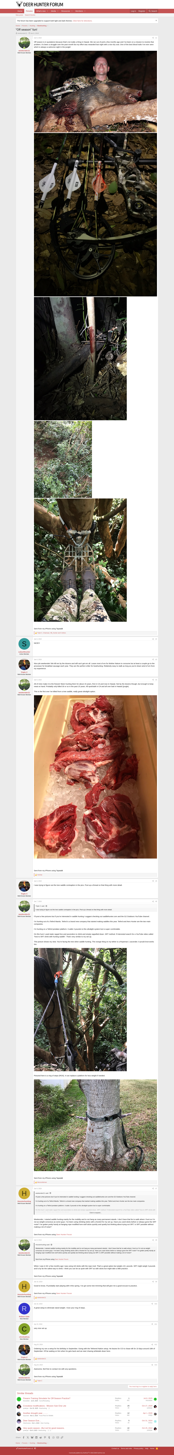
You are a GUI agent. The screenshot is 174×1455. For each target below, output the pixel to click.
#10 (156, 1304)
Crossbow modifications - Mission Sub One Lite (44, 1406)
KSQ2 (150, 1415)
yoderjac (26, 1408)
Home (20, 11)
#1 (156, 38)
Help (146, 1448)
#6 (156, 901)
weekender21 (22, 33)
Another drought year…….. (35, 1413)
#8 (156, 1240)
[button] (47, 11)
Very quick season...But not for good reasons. (44, 1428)
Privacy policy (138, 1448)
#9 (156, 1282)
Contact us (115, 1448)
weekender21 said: (42, 1193)
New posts (19, 15)
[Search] (152, 11)
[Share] (153, 38)
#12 (156, 1344)
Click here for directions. (82, 21)
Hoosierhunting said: (43, 1245)
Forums (29, 11)
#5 (156, 881)
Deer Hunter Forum (64, 1234)
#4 (156, 680)
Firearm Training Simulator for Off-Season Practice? (46, 1398)
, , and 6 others (51, 633)
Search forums (30, 15)
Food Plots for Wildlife (46, 1415)
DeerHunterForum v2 (24, 1448)
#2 (156, 639)
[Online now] (24, 48)
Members (79, 11)
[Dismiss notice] (156, 20)
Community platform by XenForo (87, 1453)
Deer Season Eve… (32, 1420)
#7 (156, 1188)
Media (53, 11)
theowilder (26, 1401)
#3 (156, 659)
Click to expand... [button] (96, 1213)
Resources (65, 11)
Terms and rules (126, 1448)
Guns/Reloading (44, 1401)
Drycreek (26, 1415)
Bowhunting (43, 1408)
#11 (156, 1324)
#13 (156, 1365)
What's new (41, 11)
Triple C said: (40, 906)
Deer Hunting (45, 1423)
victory (150, 1423)
